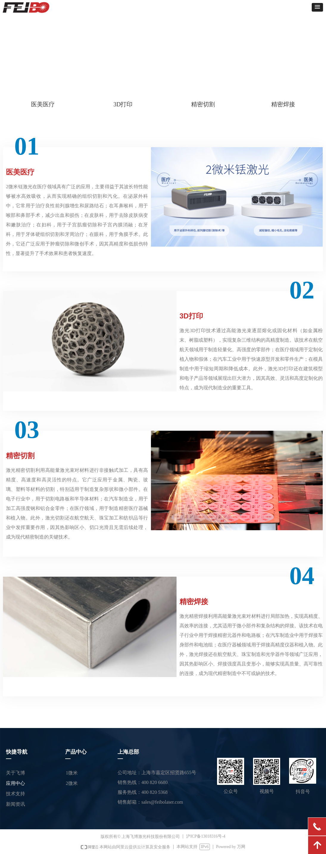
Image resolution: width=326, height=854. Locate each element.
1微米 (72, 772)
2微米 (72, 783)
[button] (317, 7)
